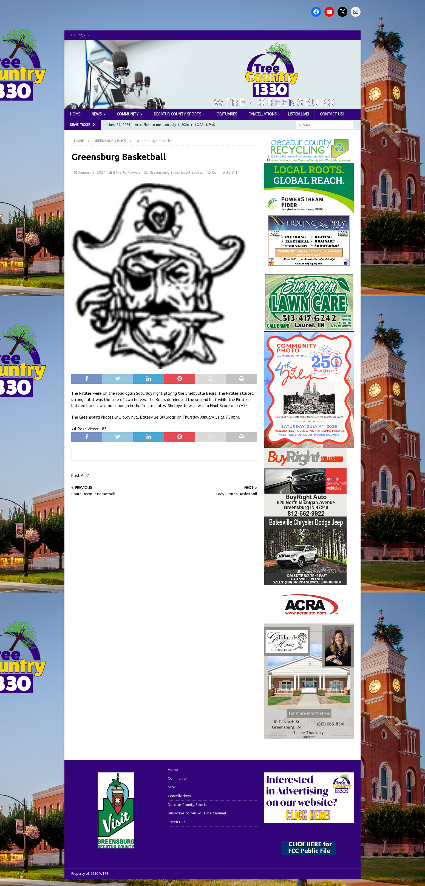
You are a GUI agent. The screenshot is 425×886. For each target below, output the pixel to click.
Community (128, 114)
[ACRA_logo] (309, 612)
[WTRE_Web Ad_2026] (309, 210)
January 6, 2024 (92, 172)
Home (75, 114)
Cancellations (262, 114)
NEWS (97, 114)
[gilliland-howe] (309, 735)
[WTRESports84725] (305, 513)
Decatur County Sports (177, 114)
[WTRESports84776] (305, 581)
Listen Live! (298, 114)
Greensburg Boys (164, 172)
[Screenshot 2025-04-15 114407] (309, 327)
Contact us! (332, 114)
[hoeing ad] (309, 263)
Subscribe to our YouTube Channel (197, 813)
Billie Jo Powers (127, 172)
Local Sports (192, 172)
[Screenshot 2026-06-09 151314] (309, 159)
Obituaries (226, 114)
